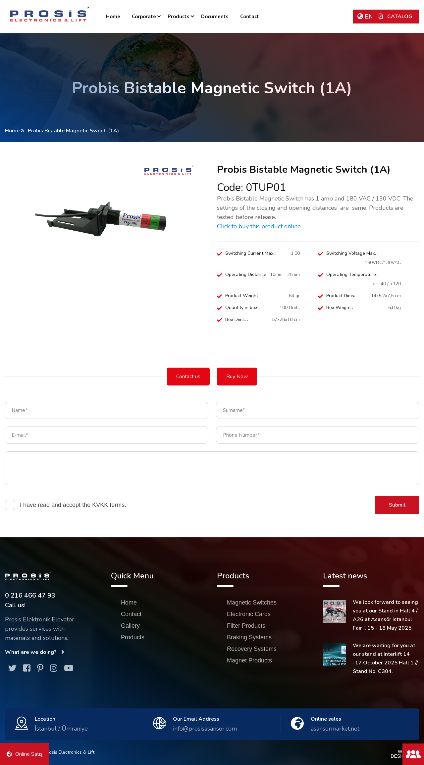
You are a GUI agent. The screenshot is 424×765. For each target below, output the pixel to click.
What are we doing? (34, 652)
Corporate (144, 16)
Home (113, 16)
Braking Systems (249, 637)
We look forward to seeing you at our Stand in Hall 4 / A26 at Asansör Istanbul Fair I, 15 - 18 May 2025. (385, 615)
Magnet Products (249, 660)
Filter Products (246, 625)
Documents (215, 16)
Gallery (130, 625)
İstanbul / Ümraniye (61, 729)
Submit (397, 505)
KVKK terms (108, 505)
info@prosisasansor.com (205, 729)
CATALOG (395, 16)
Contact (249, 16)
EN (365, 16)
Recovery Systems (252, 649)
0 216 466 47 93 (30, 595)
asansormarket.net (335, 729)
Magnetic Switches (252, 602)
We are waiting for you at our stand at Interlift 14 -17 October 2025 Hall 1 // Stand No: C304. (385, 658)
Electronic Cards (249, 614)
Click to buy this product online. (259, 226)
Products (178, 16)
